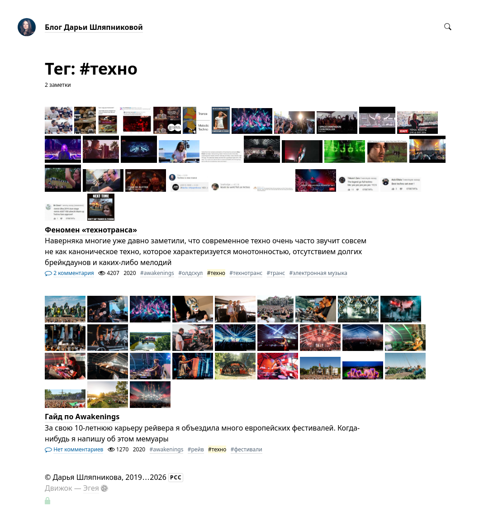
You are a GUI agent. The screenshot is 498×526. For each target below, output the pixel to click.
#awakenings (157, 273)
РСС (176, 477)
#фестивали (246, 449)
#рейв (196, 449)
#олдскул (190, 273)
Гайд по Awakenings (82, 417)
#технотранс (245, 273)
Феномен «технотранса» (91, 230)
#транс (276, 273)
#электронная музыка (318, 273)
